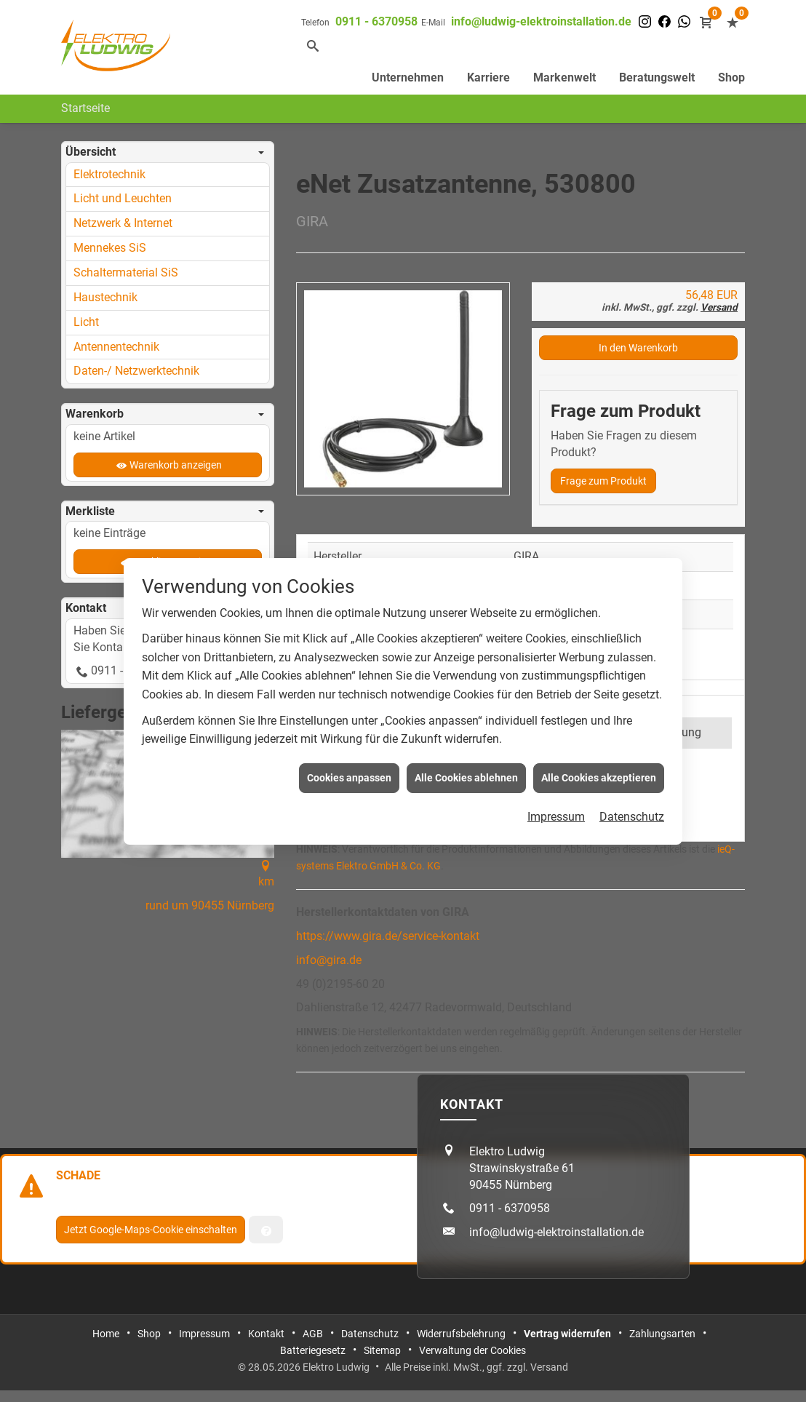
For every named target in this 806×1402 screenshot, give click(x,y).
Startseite (85, 108)
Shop (731, 77)
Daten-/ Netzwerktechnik (136, 371)
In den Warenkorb (638, 348)
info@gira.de (329, 960)
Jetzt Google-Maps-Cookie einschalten (150, 1229)
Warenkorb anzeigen (175, 465)
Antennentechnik (116, 347)
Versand (719, 307)
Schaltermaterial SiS (125, 272)
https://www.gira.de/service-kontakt (387, 936)
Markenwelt (564, 77)
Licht (86, 322)
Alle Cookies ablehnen (466, 753)
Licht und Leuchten (122, 198)
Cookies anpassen (349, 753)
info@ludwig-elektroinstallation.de (541, 21)
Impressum (556, 793)
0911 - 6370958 (376, 21)
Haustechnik (105, 297)
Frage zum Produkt (603, 481)
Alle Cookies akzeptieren (598, 753)
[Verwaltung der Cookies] (266, 1229)
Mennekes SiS (109, 248)
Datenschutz (631, 793)
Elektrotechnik (109, 174)
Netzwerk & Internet (122, 223)
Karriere (488, 77)
